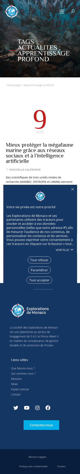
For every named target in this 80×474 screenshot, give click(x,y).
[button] (61, 11)
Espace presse (20, 389)
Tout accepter (39, 280)
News (14, 384)
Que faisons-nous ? (23, 368)
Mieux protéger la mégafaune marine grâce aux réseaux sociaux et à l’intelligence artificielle (39, 153)
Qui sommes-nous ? (23, 373)
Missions (16, 379)
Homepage (14, 85)
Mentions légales (38, 457)
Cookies (61, 466)
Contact (16, 394)
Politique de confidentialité (33, 466)
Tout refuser (72, 189)
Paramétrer (39, 270)
